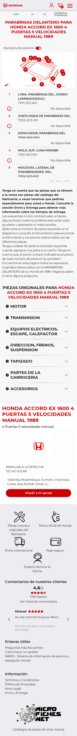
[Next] (44, 14)
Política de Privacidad (20, 684)
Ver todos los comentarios (38, 601)
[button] (38, 446)
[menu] (70, 5)
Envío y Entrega (16, 693)
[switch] (38, 48)
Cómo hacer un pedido (21, 652)
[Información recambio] (9, 108)
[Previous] (33, 14)
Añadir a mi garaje (38, 493)
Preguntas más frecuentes (24, 647)
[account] (52, 5)
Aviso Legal (13, 688)
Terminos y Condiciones (22, 680)
